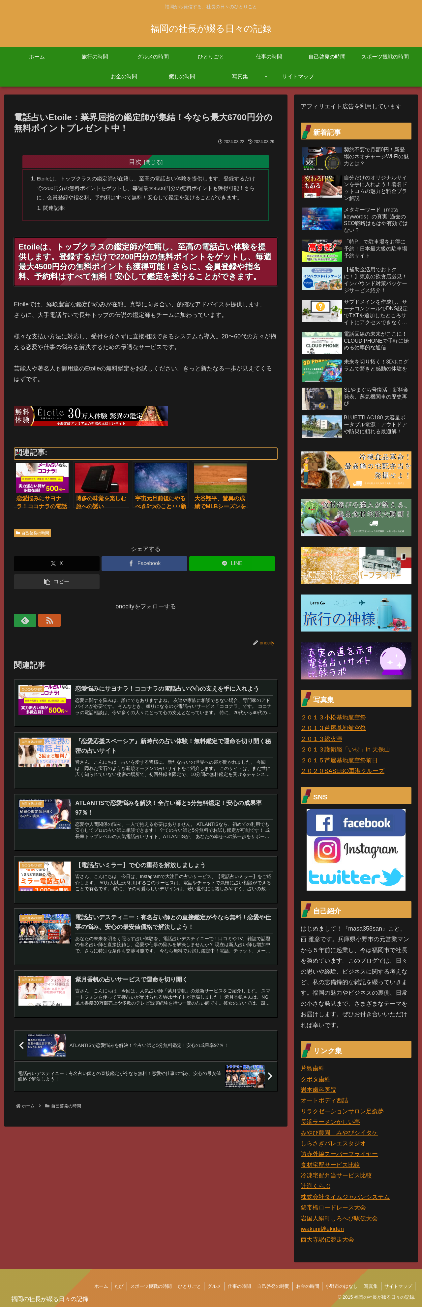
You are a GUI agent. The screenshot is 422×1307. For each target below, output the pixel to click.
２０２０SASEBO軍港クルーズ (342, 771)
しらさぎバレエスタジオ (333, 1143)
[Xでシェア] (57, 564)
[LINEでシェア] (232, 564)
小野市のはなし (340, 1286)
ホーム (96, 1286)
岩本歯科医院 (318, 1090)
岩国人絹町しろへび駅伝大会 (339, 1218)
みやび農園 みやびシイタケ (339, 1133)
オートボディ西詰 (324, 1100)
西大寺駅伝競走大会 (327, 1239)
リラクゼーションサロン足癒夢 (342, 1111)
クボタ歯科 (315, 1079)
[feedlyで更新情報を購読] (20, 621)
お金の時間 (305, 1286)
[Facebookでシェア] (144, 564)
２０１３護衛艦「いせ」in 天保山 (345, 749)
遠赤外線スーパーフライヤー (339, 1154)
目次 (135, 161)
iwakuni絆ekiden (322, 1229)
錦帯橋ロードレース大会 (333, 1207)
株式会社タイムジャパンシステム (345, 1197)
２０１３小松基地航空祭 (333, 717)
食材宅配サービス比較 (330, 1165)
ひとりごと (185, 1286)
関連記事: (54, 209)
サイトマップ (398, 1286)
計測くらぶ (315, 1186)
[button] (57, 582)
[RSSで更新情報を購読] (35, 621)
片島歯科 (312, 1068)
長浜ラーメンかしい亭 (330, 1122)
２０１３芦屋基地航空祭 (333, 728)
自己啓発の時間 (32, 533)
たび (114, 1286)
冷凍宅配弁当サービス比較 (336, 1175)
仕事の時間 (236, 1286)
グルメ (211, 1286)
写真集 (370, 1286)
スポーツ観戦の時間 (146, 1286)
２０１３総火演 (321, 739)
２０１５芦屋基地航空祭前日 (339, 760)
